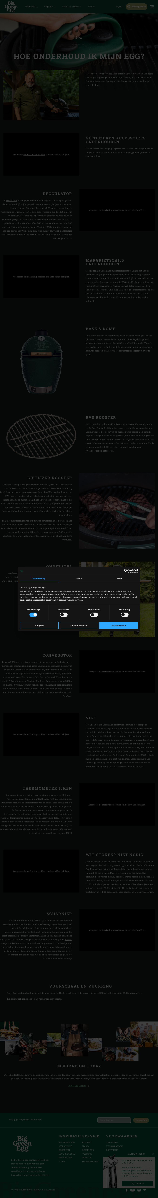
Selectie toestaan (79, 625)
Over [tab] (119, 578)
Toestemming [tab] (38, 578)
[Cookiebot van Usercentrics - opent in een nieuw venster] (126, 571)
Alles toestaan (118, 625)
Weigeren (39, 625)
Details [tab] (79, 578)
